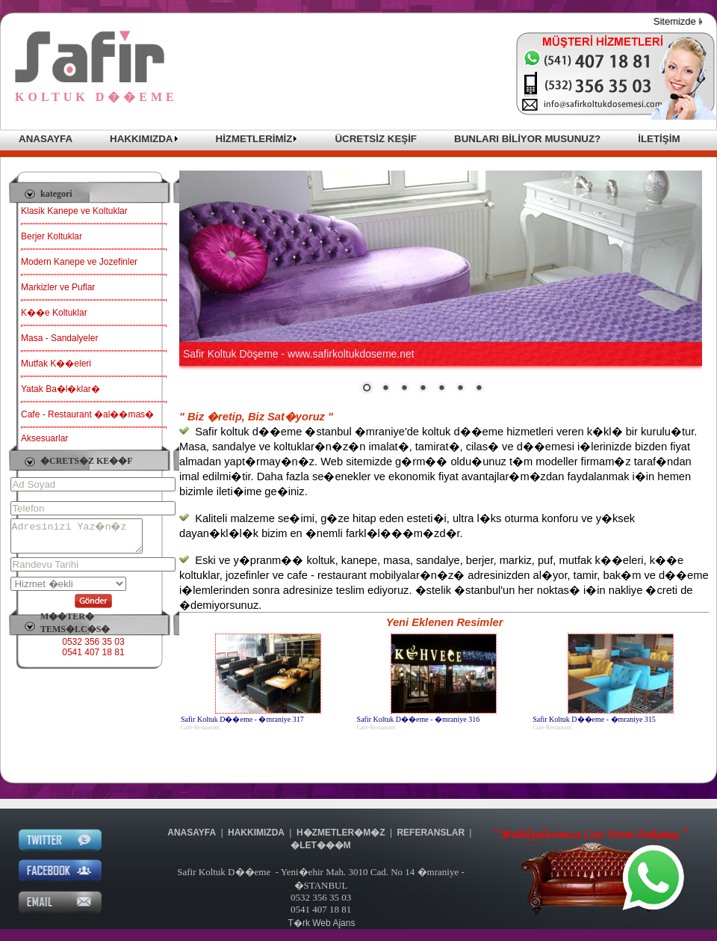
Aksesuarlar (44, 438)
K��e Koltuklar (54, 312)
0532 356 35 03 (93, 648)
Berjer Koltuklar (51, 236)
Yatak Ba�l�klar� (60, 389)
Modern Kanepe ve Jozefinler (79, 262)
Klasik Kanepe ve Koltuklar (74, 211)
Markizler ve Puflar (58, 287)
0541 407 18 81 (93, 659)
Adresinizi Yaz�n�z (84, 539)
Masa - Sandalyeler (59, 338)
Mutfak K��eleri (56, 363)
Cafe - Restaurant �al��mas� (87, 414)
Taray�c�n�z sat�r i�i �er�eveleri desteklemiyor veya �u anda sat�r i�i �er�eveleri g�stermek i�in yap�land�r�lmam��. (440, 283)
